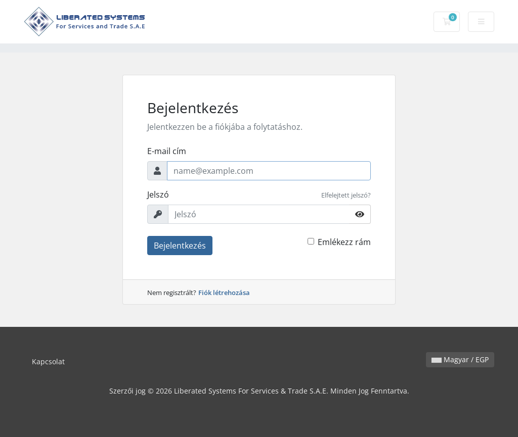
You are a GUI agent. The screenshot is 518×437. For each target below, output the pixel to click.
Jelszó (158, 194)
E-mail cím (166, 151)
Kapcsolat (48, 361)
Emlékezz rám (344, 242)
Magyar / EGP (460, 359)
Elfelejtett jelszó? (346, 195)
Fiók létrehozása (224, 292)
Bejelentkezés (180, 245)
